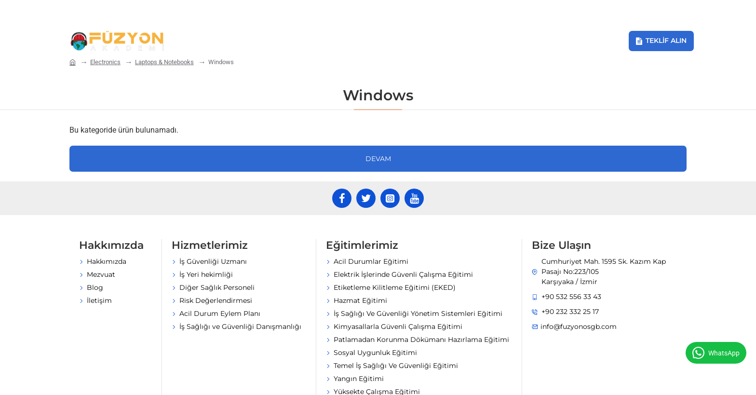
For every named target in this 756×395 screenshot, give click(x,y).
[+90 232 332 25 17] (202, 11)
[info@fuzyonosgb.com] (113, 11)
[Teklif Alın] (661, 41)
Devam (378, 109)
